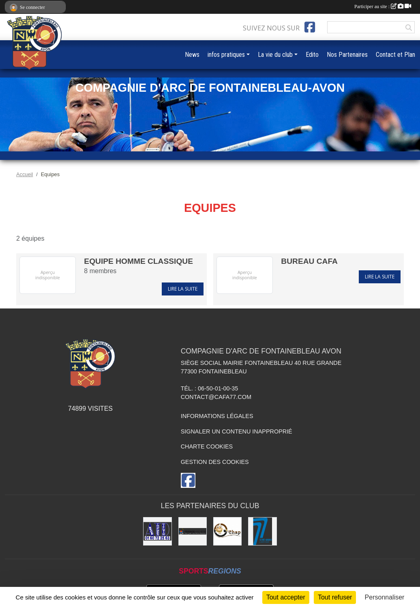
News (192, 54)
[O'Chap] (227, 531)
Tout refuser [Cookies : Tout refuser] (335, 597)
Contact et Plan (395, 54)
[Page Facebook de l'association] (309, 27)
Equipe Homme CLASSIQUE (138, 261)
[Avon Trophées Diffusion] (157, 531)
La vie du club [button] (275, 54)
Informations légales (217, 416)
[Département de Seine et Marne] (262, 531)
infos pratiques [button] (226, 54)
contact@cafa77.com (216, 397)
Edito (312, 54)
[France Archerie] (192, 531)
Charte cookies (207, 446)
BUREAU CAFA (309, 261)
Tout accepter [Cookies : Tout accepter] (285, 597)
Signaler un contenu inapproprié (236, 431)
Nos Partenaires (347, 54)
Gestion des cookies (215, 462)
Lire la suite (182, 288)
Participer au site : (382, 6)
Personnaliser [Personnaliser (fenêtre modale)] (385, 597)
